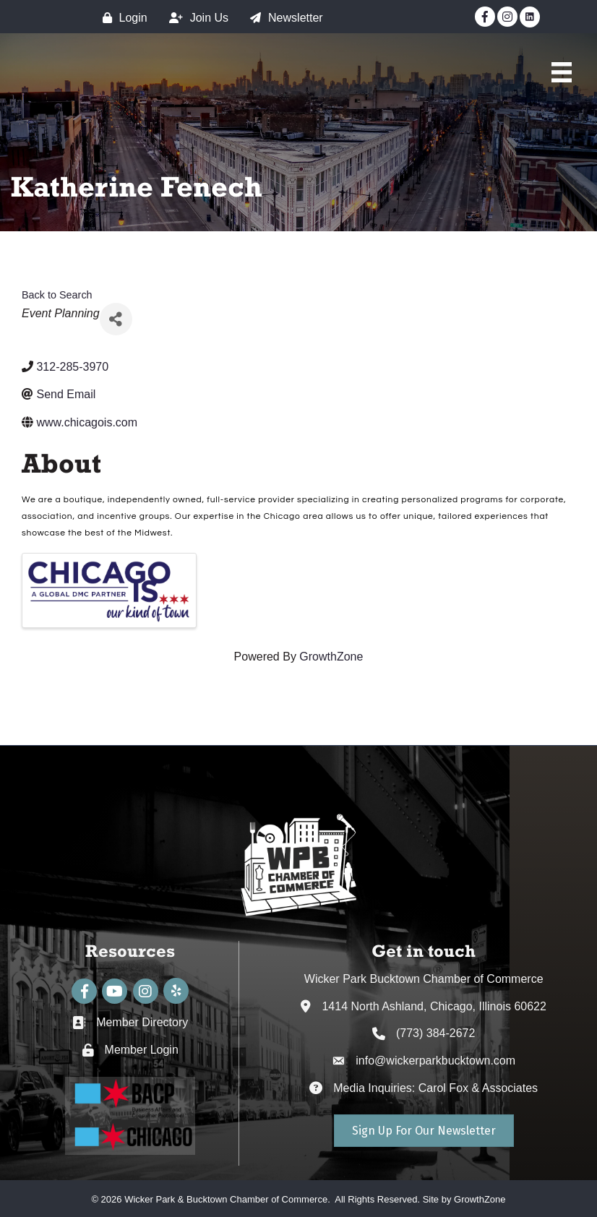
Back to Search (57, 295)
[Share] (116, 319)
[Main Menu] (561, 72)
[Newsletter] (283, 17)
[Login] (121, 17)
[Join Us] (195, 17)
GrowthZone (331, 656)
